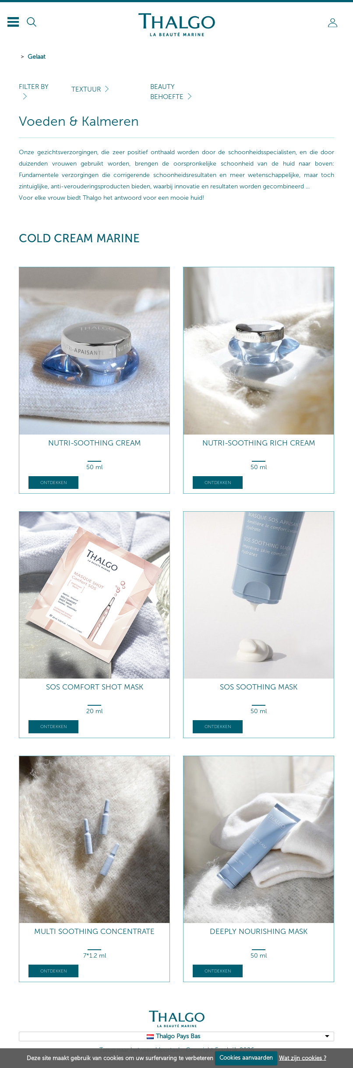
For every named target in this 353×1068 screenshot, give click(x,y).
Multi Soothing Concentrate (94, 931)
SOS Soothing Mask (258, 687)
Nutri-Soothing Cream (94, 443)
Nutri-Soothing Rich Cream (258, 443)
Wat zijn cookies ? (302, 1057)
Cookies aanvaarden (246, 1057)
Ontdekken (53, 482)
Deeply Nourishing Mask (258, 931)
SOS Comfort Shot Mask (94, 687)
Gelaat (37, 56)
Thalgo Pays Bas (178, 1036)
